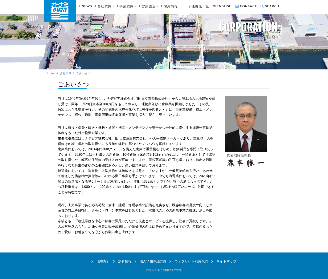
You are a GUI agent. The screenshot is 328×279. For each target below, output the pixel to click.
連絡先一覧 (199, 6)
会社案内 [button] (104, 6)
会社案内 (65, 73)
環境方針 (100, 261)
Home (51, 73)
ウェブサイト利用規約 (188, 261)
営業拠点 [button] (149, 6)
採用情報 (171, 6)
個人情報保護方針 (151, 261)
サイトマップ (224, 261)
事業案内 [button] (126, 6)
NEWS (87, 6)
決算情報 (122, 261)
